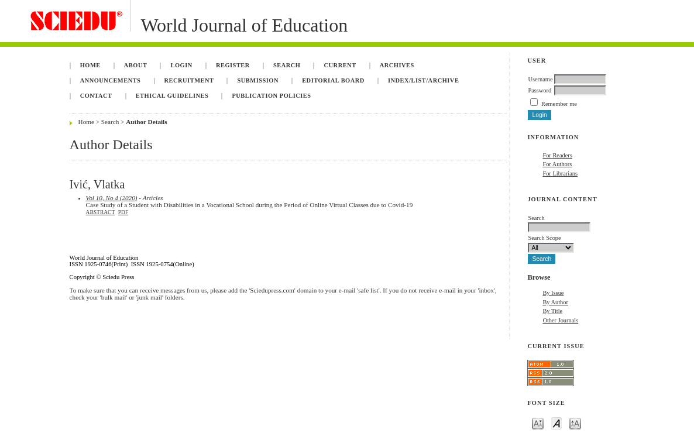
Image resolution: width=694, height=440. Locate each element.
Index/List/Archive (423, 80)
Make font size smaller (538, 422)
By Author (555, 302)
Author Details (146, 121)
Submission (258, 80)
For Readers (557, 155)
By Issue (553, 293)
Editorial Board (333, 80)
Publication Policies (271, 95)
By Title (552, 311)
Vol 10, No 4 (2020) (112, 197)
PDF (123, 212)
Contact (96, 95)
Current (340, 65)
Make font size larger (575, 422)
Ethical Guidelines (172, 95)
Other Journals (560, 320)
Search (286, 65)
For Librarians (560, 173)
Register (233, 65)
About (135, 65)
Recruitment (189, 80)
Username (540, 79)
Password (539, 90)
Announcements (110, 80)
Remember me (559, 104)
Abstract (100, 212)
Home (90, 65)
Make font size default (556, 422)
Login (182, 65)
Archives (397, 65)
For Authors (557, 164)
